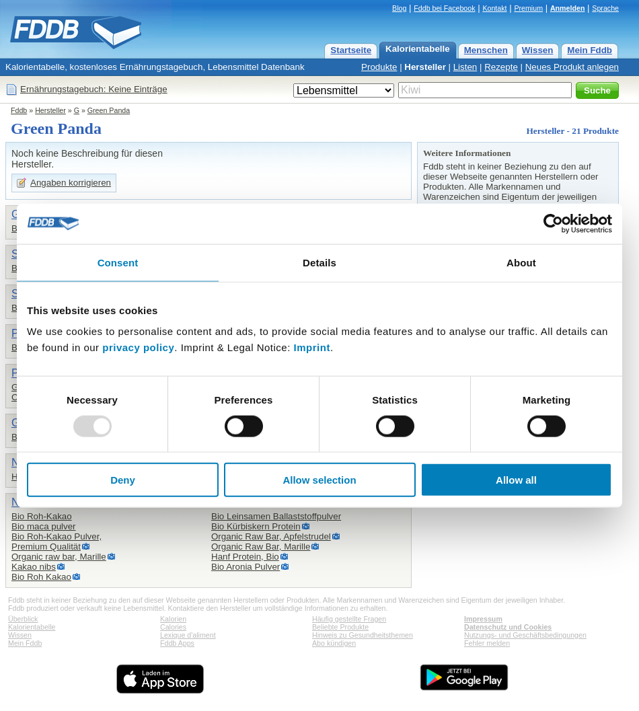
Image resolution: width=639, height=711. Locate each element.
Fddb (19, 110)
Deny (122, 480)
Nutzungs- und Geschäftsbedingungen (525, 635)
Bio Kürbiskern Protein (256, 526)
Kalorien (173, 619)
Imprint (312, 347)
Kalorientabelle (417, 49)
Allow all (516, 480)
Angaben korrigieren (70, 183)
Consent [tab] (118, 262)
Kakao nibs (33, 567)
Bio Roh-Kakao (41, 516)
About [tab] (521, 262)
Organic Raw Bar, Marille (260, 546)
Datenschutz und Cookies (508, 627)
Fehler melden (487, 643)
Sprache (605, 8)
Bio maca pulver (43, 526)
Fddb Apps (177, 643)
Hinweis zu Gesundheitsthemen (362, 635)
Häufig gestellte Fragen (349, 619)
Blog (399, 8)
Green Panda (108, 110)
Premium (528, 8)
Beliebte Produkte (340, 627)
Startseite (350, 50)
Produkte (379, 67)
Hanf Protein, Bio (245, 557)
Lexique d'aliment (188, 635)
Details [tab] (319, 262)
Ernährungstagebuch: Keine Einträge (93, 89)
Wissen (538, 50)
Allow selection (319, 480)
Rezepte (501, 67)
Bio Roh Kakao (41, 577)
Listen (465, 67)
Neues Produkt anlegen (572, 67)
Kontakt (494, 8)
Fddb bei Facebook (444, 8)
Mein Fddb (589, 50)
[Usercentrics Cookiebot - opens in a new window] (553, 223)
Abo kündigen (334, 643)
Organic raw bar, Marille (58, 557)
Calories (173, 627)
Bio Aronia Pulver (245, 567)
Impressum (483, 619)
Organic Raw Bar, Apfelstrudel (271, 536)
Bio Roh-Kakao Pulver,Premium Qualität (56, 541)
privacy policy (138, 347)
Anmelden (567, 8)
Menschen (486, 50)
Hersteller (425, 67)
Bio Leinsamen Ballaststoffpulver (276, 516)
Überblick (23, 619)
